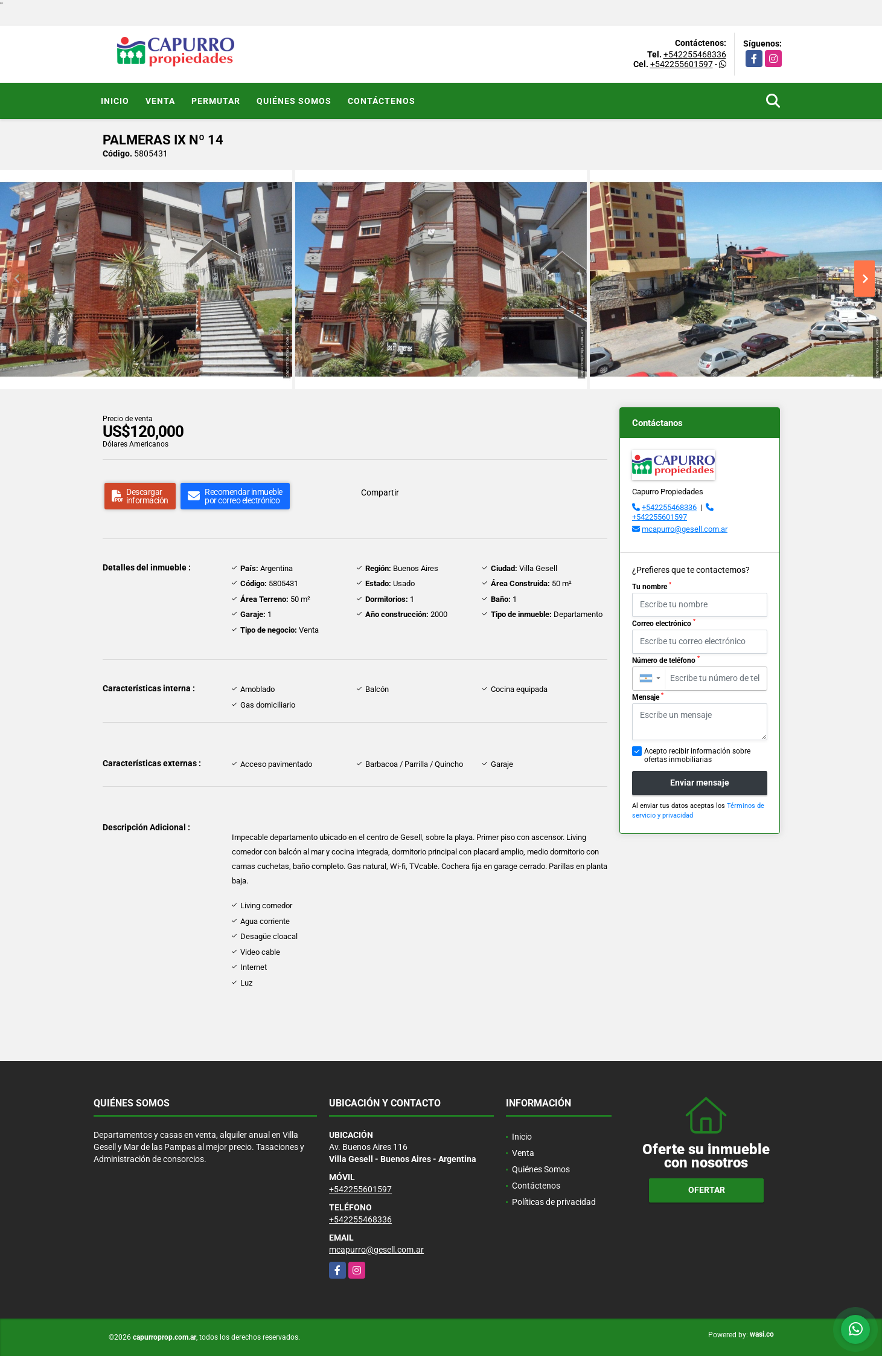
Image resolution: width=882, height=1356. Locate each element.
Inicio (115, 101)
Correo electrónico (663, 623)
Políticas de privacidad (554, 1202)
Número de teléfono (666, 660)
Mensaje (647, 697)
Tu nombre (651, 586)
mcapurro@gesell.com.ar (684, 529)
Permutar (215, 101)
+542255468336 (694, 54)
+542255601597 (681, 64)
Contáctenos (381, 101)
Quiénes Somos (294, 101)
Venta (160, 101)
